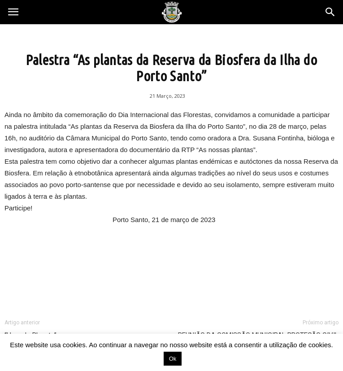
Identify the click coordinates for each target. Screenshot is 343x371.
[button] (330, 12)
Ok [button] (173, 358)
